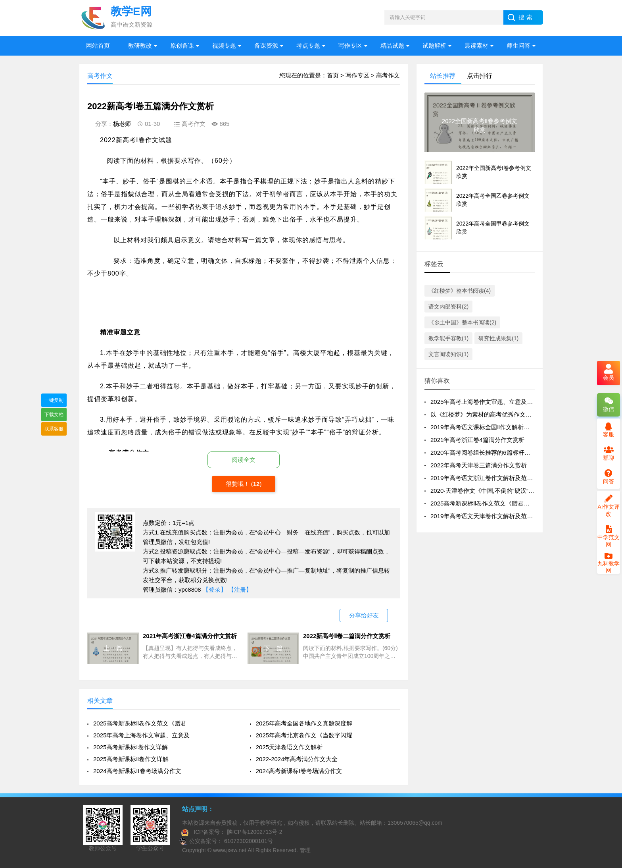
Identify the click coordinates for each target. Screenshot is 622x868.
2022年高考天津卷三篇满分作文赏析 (478, 465)
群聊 (608, 453)
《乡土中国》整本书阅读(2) (462, 322)
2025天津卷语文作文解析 (289, 747)
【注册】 (240, 589)
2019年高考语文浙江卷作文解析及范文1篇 (486, 478)
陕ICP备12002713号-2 (253, 832)
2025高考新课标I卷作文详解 (130, 747)
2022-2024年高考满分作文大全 (297, 759)
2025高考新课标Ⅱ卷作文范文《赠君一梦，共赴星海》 (500, 503)
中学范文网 (608, 536)
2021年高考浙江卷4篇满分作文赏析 (477, 439)
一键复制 (53, 400)
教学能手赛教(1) (448, 338)
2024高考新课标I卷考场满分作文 (299, 771)
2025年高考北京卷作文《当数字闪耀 (304, 735)
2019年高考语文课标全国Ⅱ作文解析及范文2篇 (490, 427)
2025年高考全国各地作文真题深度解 (304, 723)
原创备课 (182, 45)
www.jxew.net (229, 850)
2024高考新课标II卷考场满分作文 (137, 771)
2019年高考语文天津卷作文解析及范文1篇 (486, 516)
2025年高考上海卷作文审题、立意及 (141, 735)
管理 (305, 850)
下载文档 (53, 414)
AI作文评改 (608, 506)
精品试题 (392, 45)
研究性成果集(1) (498, 338)
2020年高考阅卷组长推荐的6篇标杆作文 (483, 452)
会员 (608, 373)
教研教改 (140, 45)
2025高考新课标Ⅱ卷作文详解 (131, 759)
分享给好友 (364, 615)
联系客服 (53, 429)
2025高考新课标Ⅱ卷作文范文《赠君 (139, 723)
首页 (333, 75)
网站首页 (98, 45)
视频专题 (224, 45)
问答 (608, 476)
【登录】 (215, 589)
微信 (608, 404)
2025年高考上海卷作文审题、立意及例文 (484, 401)
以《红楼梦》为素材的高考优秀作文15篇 (484, 414)
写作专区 (350, 45)
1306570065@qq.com (415, 823)
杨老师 (122, 123)
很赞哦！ (238, 483)
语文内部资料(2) (448, 306)
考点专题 (308, 45)
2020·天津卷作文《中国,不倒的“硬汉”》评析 (488, 490)
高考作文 (388, 75)
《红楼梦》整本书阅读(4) (459, 290)
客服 (608, 430)
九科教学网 (608, 563)
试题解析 (434, 45)
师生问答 (518, 45)
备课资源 (266, 45)
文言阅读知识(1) (448, 354)
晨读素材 (476, 45)
